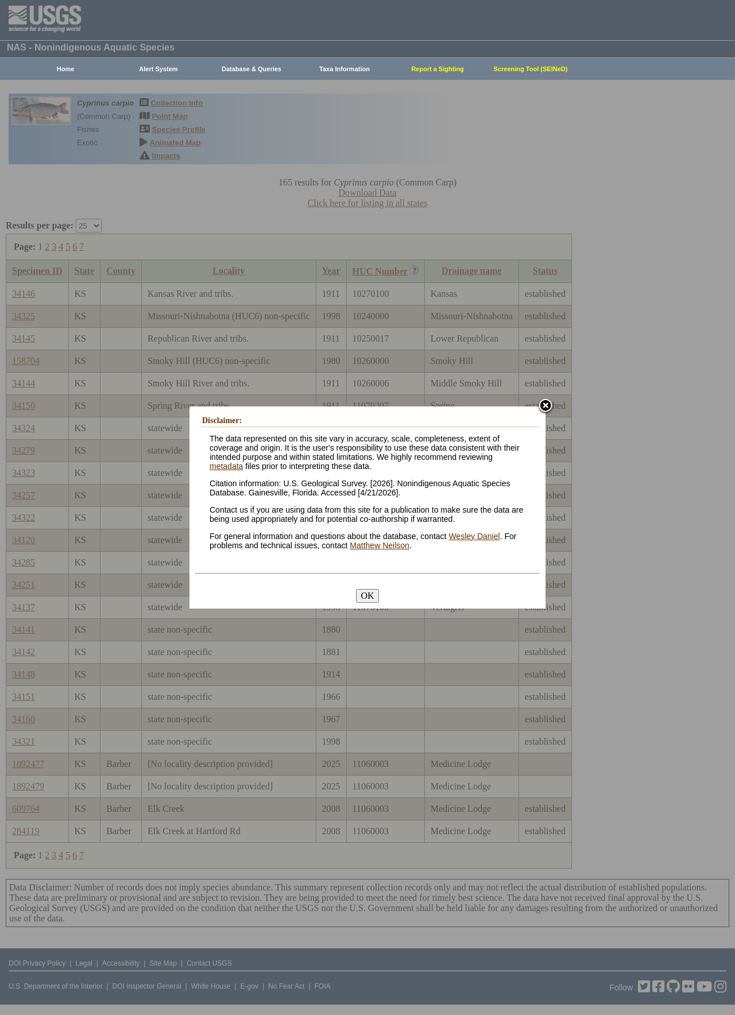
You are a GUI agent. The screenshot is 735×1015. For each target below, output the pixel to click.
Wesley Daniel (474, 536)
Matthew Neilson (379, 545)
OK (367, 596)
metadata (226, 466)
